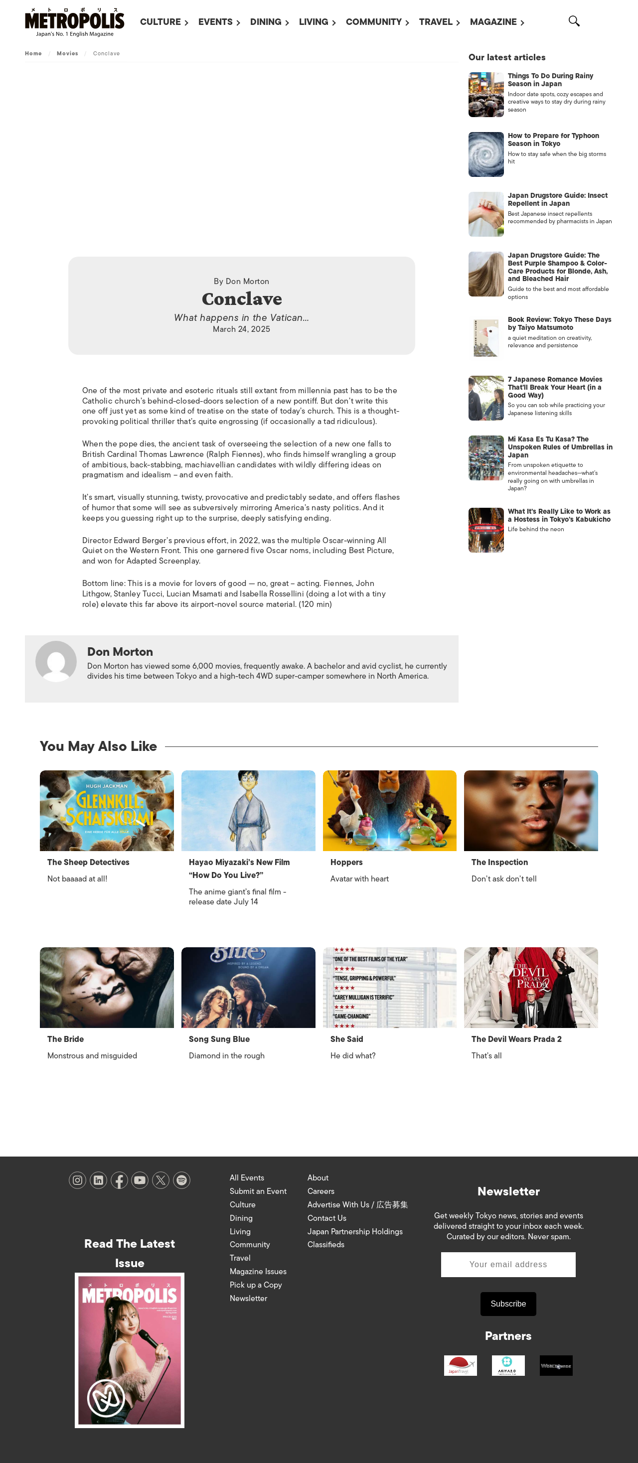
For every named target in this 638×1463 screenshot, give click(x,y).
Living (313, 21)
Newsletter (248, 1298)
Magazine (493, 21)
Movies (68, 53)
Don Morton (248, 281)
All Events (247, 1177)
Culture (160, 21)
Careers (321, 1191)
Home (33, 53)
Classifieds (326, 1244)
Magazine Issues (258, 1271)
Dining (266, 21)
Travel (436, 21)
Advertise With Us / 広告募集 (358, 1204)
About (318, 1177)
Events (215, 21)
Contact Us (327, 1218)
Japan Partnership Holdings (355, 1231)
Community (374, 21)
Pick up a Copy (256, 1285)
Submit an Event (258, 1191)
